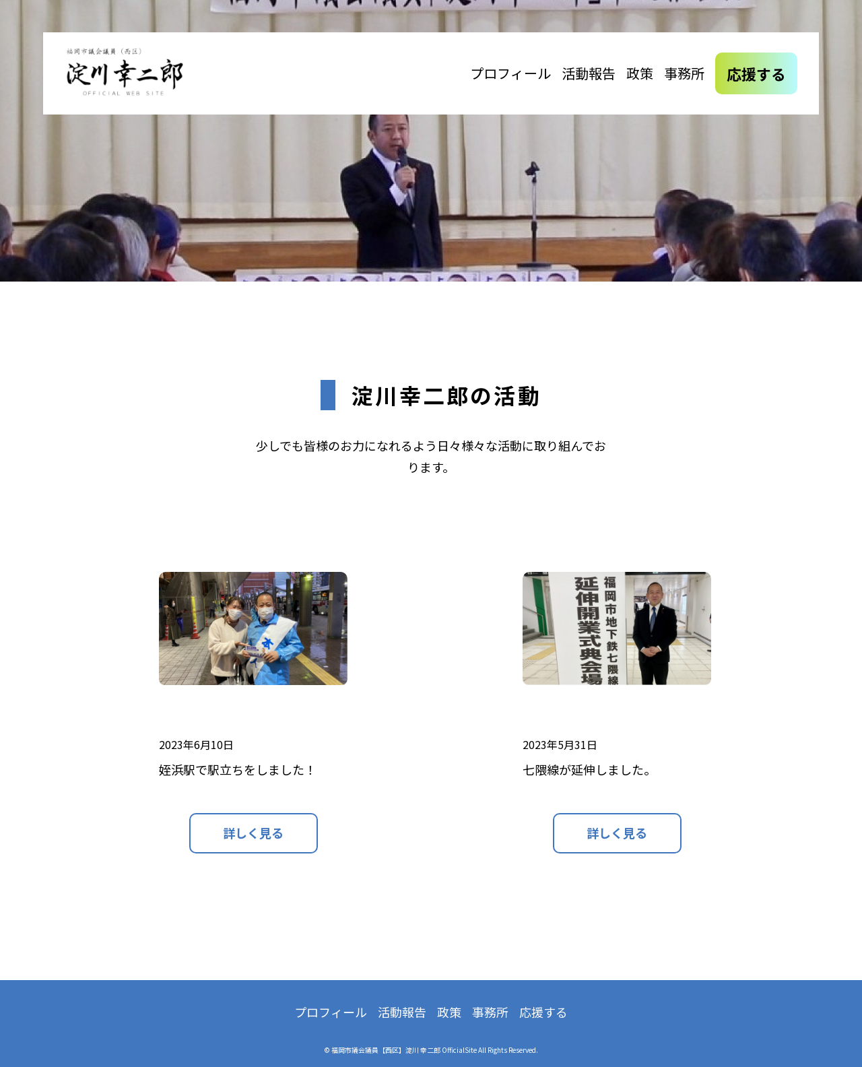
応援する (756, 73)
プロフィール (510, 73)
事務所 (684, 73)
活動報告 (589, 73)
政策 (639, 73)
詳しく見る (253, 832)
